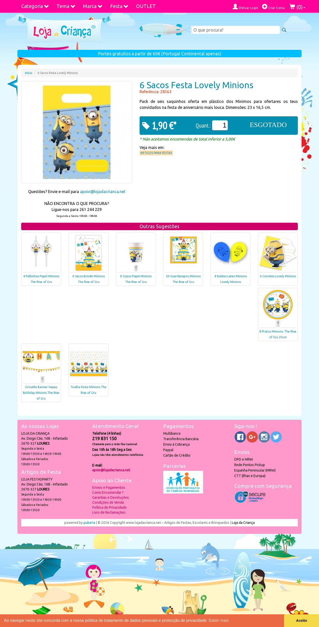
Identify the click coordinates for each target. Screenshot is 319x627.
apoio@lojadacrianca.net (102, 191)
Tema (66, 6)
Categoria (35, 6)
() (297, 7)
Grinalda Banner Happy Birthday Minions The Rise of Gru (41, 392)
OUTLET (146, 6)
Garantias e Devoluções (110, 497)
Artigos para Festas (156, 152)
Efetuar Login (245, 6)
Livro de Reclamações (109, 512)
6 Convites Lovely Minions (278, 276)
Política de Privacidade (109, 507)
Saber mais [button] (219, 620)
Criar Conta (273, 6)
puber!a (89, 523)
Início (28, 72)
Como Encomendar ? (108, 492)
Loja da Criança (243, 523)
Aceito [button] (301, 621)
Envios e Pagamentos (108, 487)
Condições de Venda (108, 502)
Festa (119, 6)
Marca (93, 6)
